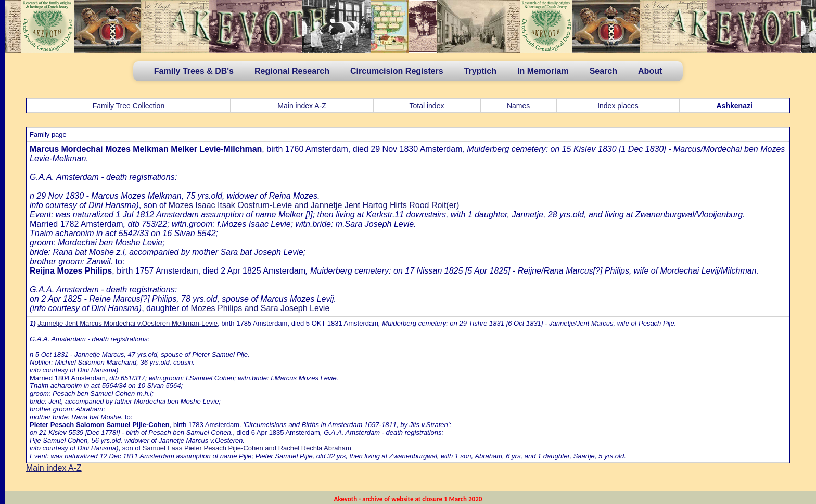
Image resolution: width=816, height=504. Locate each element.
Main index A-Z (301, 105)
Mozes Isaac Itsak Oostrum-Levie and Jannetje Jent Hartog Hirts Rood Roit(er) (314, 205)
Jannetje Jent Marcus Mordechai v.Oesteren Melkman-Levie (127, 323)
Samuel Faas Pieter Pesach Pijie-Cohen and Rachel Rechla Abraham (247, 448)
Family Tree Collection (129, 105)
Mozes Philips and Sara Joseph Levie (259, 308)
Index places (618, 105)
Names (518, 105)
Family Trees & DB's (194, 71)
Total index (427, 105)
